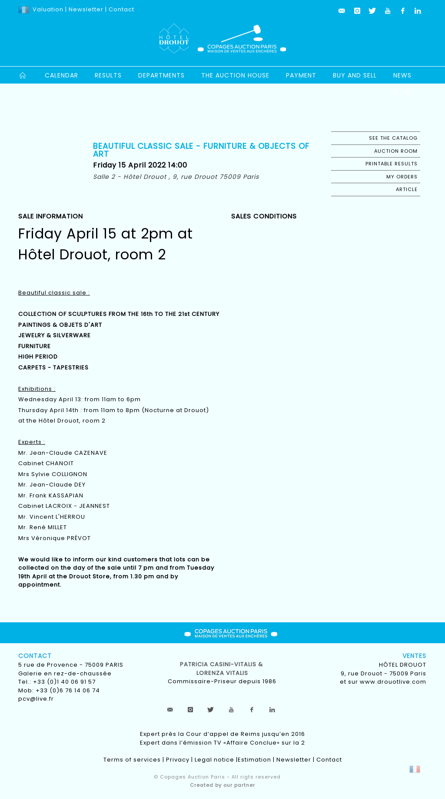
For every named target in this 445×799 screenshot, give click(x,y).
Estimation (254, 759)
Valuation (48, 9)
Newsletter (85, 9)
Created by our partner (222, 785)
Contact (121, 9)
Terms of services (132, 759)
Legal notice (214, 759)
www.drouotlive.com (393, 682)
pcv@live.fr (36, 699)
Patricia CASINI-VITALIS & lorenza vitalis (222, 668)
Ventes (414, 655)
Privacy (177, 759)
